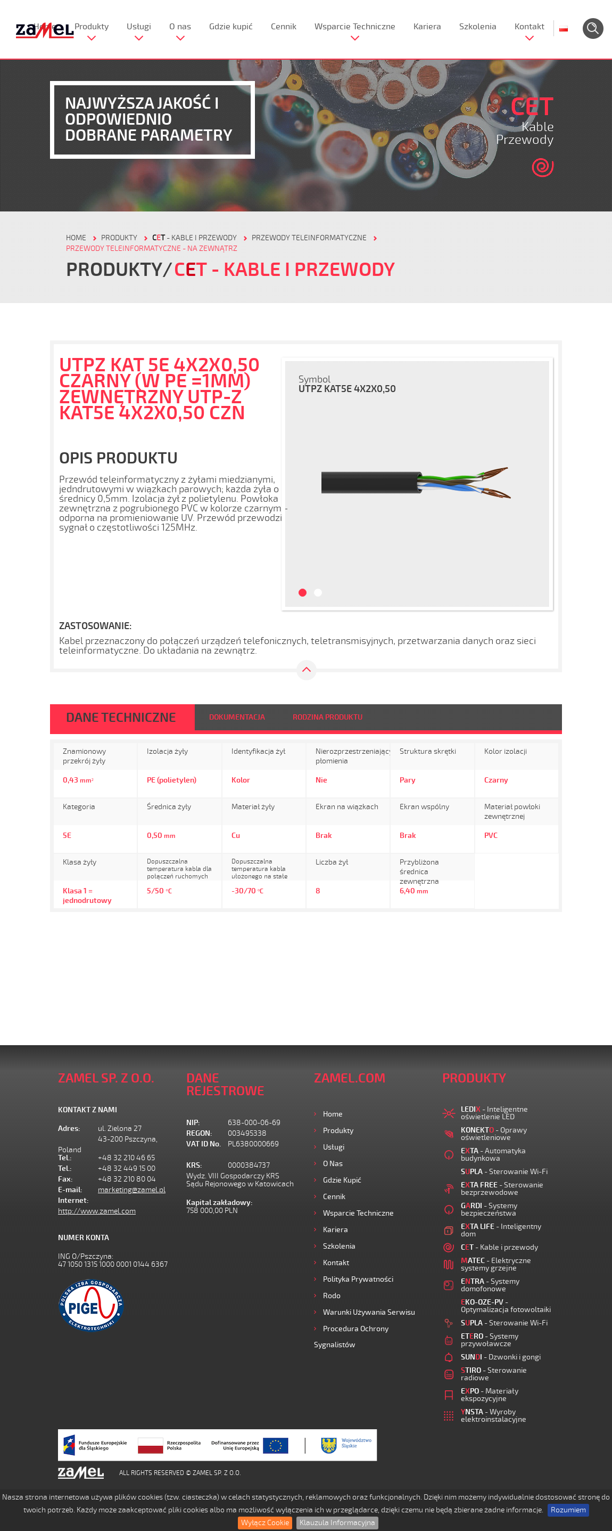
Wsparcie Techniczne (355, 26)
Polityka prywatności (358, 1279)
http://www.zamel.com (97, 1211)
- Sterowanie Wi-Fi (504, 1171)
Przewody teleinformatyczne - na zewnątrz (151, 248)
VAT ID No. (203, 1144)
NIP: (193, 1123)
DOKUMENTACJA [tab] (237, 717)
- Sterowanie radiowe (494, 1374)
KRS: (194, 1165)
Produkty (92, 26)
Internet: (73, 1200)
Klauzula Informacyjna (337, 1522)
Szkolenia (478, 26)
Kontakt (529, 26)
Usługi (139, 26)
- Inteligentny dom (501, 1230)
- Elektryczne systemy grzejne (496, 1264)
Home (333, 1114)
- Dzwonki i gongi (501, 1357)
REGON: (199, 1133)
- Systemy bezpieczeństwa (489, 1209)
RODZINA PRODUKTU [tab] (327, 717)
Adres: (69, 1129)
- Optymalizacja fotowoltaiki (506, 1306)
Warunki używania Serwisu (369, 1312)
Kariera (427, 26)
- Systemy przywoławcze (489, 1340)
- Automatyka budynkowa (493, 1154)
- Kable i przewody (194, 237)
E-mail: (70, 1190)
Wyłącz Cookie (265, 1522)
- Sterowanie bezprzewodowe (502, 1188)
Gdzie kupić (231, 26)
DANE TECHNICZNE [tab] (121, 718)
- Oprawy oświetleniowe (494, 1134)
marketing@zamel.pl (132, 1189)
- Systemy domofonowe (490, 1285)
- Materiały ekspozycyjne (489, 1395)
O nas (180, 26)
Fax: (65, 1179)
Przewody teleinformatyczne (309, 237)
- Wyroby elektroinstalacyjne (493, 1415)
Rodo (332, 1295)
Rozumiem (568, 1509)
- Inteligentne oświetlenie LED (494, 1113)
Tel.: (65, 1158)
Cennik (283, 26)
